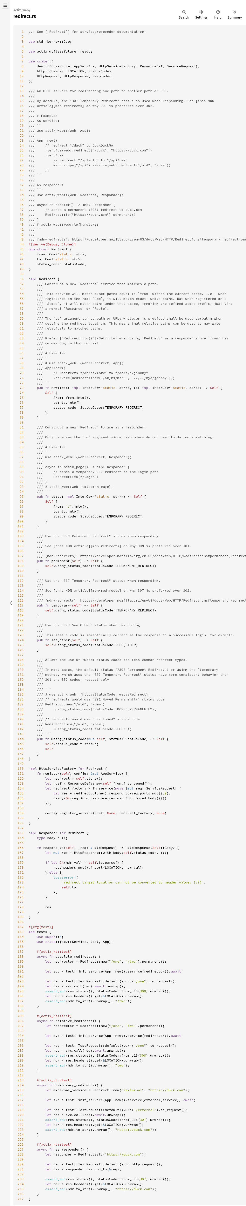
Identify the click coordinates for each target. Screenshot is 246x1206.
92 (22, 482)
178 (21, 907)
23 (22, 140)
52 (22, 284)
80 (22, 422)
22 (22, 135)
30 (22, 175)
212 (21, 1075)
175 (21, 892)
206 (21, 1045)
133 (21, 684)
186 (21, 946)
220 (21, 1115)
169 (21, 862)
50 (22, 274)
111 (21, 576)
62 (22, 333)
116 (21, 600)
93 (22, 487)
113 (21, 585)
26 (22, 155)
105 (21, 546)
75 (22, 397)
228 (21, 1154)
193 (21, 981)
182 (21, 927)
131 (21, 674)
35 (22, 200)
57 (22, 308)
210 (21, 1065)
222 (21, 1125)
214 (21, 1085)
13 (22, 91)
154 (21, 788)
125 (21, 645)
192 (21, 976)
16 (22, 106)
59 (22, 318)
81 (22, 427)
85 (22, 447)
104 (21, 541)
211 (21, 1070)
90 (22, 472)
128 (21, 660)
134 (21, 689)
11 (22, 81)
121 (21, 625)
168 (21, 857)
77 (22, 407)
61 (22, 328)
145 (21, 744)
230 (21, 1164)
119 (21, 615)
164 (21, 838)
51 (22, 279)
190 (21, 966)
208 (21, 1055)
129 (21, 665)
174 (21, 887)
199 (21, 1011)
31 (22, 180)
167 (21, 853)
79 (22, 417)
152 (21, 778)
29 (22, 170)
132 (21, 679)
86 (22, 452)
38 (22, 214)
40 (22, 224)
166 (21, 848)
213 (21, 1080)
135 (21, 694)
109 (21, 566)
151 (21, 773)
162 (21, 828)
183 (21, 932)
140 (21, 719)
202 (21, 1026)
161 (21, 823)
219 (21, 1110)
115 (21, 595)
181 (21, 922)
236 (21, 1194)
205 (21, 1040)
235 (21, 1189)
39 (22, 219)
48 (22, 264)
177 (21, 902)
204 (21, 1036)
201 (21, 1021)
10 (22, 76)
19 (22, 120)
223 (21, 1129)
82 (22, 432)
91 (22, 477)
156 (21, 798)
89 (22, 467)
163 (21, 833)
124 (21, 640)
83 (22, 437)
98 (22, 511)
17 (22, 111)
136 (21, 699)
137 (21, 704)
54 (22, 294)
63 (22, 338)
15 (22, 101)
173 (21, 882)
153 (21, 783)
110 (21, 571)
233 (21, 1179)
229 (21, 1159)
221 (21, 1120)
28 (22, 165)
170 (21, 867)
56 (22, 304)
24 (22, 145)
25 (22, 150)
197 (21, 1001)
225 (21, 1139)
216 (21, 1095)
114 (21, 590)
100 (21, 521)
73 (22, 388)
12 (22, 86)
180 (21, 917)
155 (21, 793)
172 (21, 877)
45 (22, 249)
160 (21, 818)
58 (22, 313)
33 (22, 190)
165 (21, 843)
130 (21, 670)
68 (22, 363)
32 (22, 185)
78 (22, 412)
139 (21, 714)
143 (21, 734)
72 (22, 383)
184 (21, 937)
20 (22, 125)
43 (22, 239)
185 (21, 942)
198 (21, 1006)
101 (21, 526)
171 (21, 872)
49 (22, 269)
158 (21, 808)
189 (21, 961)
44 (22, 244)
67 (22, 358)
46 (22, 254)
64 (22, 343)
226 (21, 1144)
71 (22, 378)
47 (22, 259)
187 (21, 951)
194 (21, 986)
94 (22, 491)
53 (22, 289)
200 (21, 1016)
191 (21, 971)
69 (22, 368)
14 (22, 96)
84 (22, 442)
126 (21, 650)
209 (21, 1060)
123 (21, 635)
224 (21, 1134)
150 (21, 768)
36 (22, 205)
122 (21, 630)
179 (21, 912)
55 (22, 299)
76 (22, 402)
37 (22, 210)
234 (21, 1184)
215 (21, 1090)
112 (21, 580)
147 (21, 754)
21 (22, 130)
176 (21, 897)
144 (21, 739)
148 (21, 759)
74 (22, 393)
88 (22, 462)
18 (22, 116)
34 (22, 195)
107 (21, 556)
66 (22, 353)
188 (21, 956)
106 (21, 551)
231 (21, 1169)
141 (21, 724)
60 (22, 323)
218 (21, 1105)
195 (21, 991)
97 (22, 506)
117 (21, 605)
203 (21, 1031)
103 (21, 536)
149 (21, 763)
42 (22, 234)
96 (22, 501)
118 (21, 610)
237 (21, 1199)
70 (22, 373)
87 (22, 457)
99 (22, 516)
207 (21, 1050)
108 (21, 561)
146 (21, 749)
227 (21, 1149)
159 (21, 813)
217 (21, 1100)
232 (21, 1174)
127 (21, 655)
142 (21, 729)
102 (21, 531)
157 (21, 803)
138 (21, 709)
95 (22, 496)
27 (22, 160)
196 (21, 996)
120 (21, 620)
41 (22, 229)
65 (22, 348)
